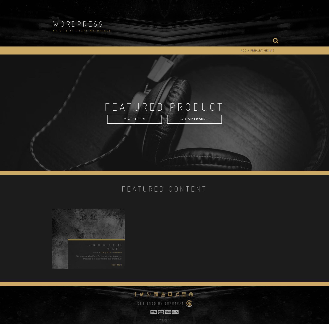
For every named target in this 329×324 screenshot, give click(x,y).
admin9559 (117, 252)
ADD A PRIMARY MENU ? (258, 50)
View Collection (134, 119)
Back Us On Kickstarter (194, 119)
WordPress (78, 23)
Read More (117, 264)
